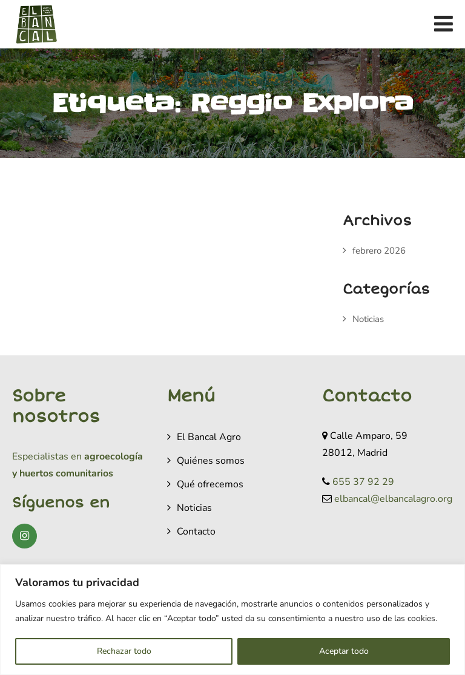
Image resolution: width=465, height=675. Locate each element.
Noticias (368, 319)
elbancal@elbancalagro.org (393, 498)
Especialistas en (47, 456)
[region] (232, 619)
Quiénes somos (211, 460)
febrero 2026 (379, 251)
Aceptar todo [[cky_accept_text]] (344, 651)
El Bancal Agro (209, 437)
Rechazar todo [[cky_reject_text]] (124, 651)
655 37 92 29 (363, 482)
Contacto (196, 531)
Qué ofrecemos (210, 484)
